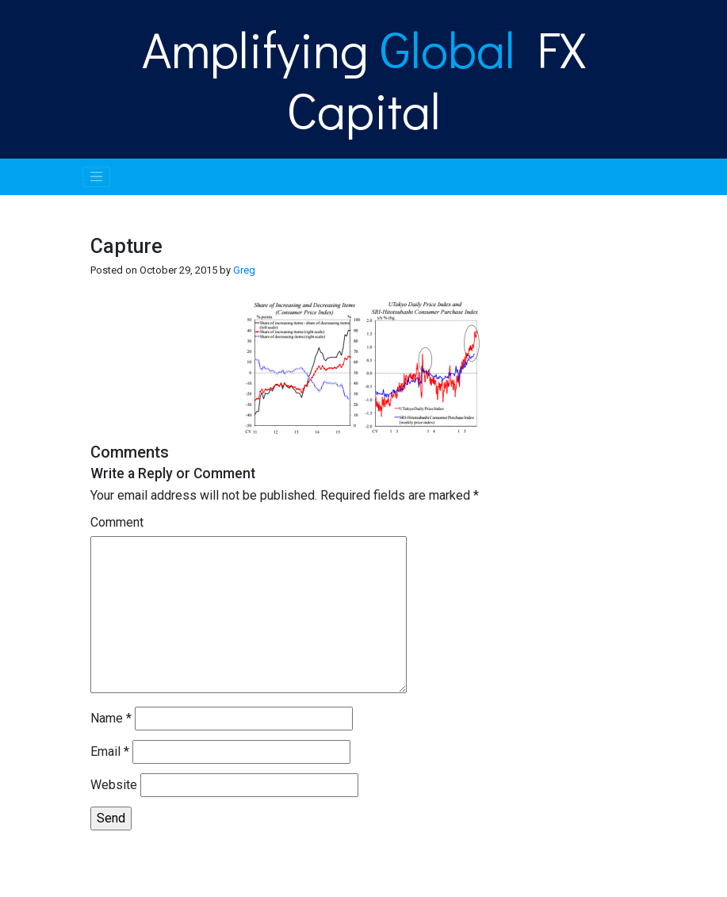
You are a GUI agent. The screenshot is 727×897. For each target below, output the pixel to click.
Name (111, 718)
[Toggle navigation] (96, 177)
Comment (116, 522)
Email (109, 751)
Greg (244, 270)
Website (113, 784)
